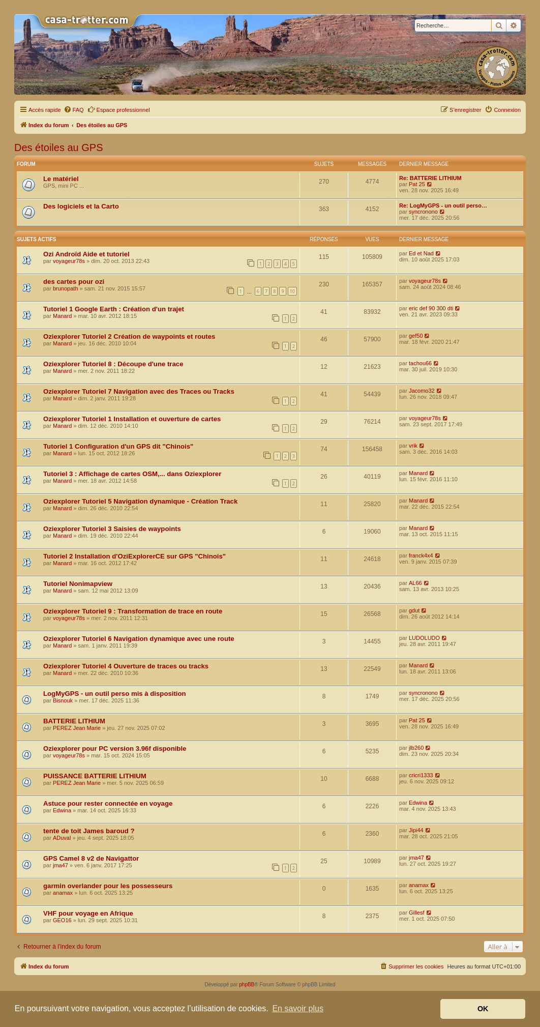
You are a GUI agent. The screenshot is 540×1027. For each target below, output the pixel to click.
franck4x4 (421, 555)
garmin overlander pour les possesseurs (107, 886)
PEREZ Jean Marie (77, 728)
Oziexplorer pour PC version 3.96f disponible (114, 748)
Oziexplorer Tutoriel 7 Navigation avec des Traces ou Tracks (138, 391)
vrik (413, 446)
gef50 (416, 336)
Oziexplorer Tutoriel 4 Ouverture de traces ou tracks (125, 666)
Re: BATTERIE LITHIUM (430, 178)
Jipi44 (416, 830)
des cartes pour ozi (73, 281)
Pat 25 (417, 184)
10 (292, 291)
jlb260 (416, 748)
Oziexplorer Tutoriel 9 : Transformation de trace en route (132, 611)
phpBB (246, 984)
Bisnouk (63, 700)
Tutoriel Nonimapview (77, 584)
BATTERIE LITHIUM (74, 721)
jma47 (60, 865)
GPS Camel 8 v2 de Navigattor (91, 858)
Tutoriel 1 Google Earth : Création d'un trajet (113, 309)
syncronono (423, 212)
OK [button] (483, 1009)
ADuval (62, 838)
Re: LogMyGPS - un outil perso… (443, 205)
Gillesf (417, 912)
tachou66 (420, 363)
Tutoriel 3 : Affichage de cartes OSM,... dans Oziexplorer (132, 474)
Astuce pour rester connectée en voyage (107, 803)
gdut (414, 610)
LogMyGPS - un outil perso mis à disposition (114, 693)
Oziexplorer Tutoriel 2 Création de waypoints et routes (129, 336)
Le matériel (61, 179)
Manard (62, 316)
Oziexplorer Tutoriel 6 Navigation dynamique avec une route (138, 638)
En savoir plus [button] (297, 1008)
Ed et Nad (421, 253)
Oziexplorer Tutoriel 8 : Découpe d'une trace (113, 364)
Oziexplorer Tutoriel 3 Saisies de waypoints (112, 529)
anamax (63, 893)
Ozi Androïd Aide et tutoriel (86, 254)
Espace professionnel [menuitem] (118, 109)
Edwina (62, 810)
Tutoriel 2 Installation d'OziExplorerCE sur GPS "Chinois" (134, 556)
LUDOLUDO (424, 638)
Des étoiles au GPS (58, 147)
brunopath (65, 288)
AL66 (415, 583)
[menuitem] (74, 110)
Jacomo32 (422, 391)
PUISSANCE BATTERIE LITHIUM (94, 776)
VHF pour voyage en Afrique (88, 913)
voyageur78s (69, 261)
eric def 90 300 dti (431, 308)
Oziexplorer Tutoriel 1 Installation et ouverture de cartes (132, 419)
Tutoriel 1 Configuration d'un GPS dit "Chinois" (118, 446)
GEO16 (62, 920)
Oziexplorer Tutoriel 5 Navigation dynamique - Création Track (140, 501)
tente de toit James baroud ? (89, 831)
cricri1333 (421, 775)
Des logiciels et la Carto (81, 206)
